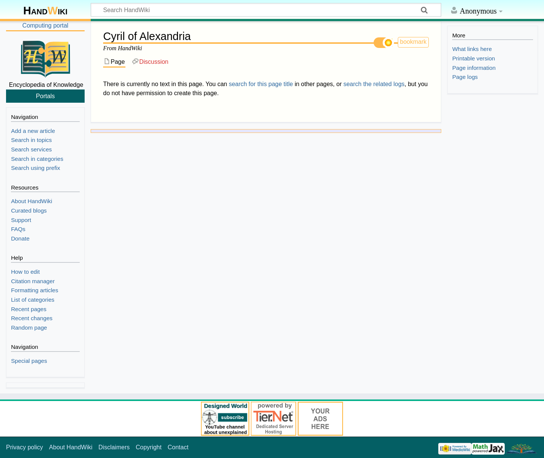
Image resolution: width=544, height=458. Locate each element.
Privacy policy (24, 447)
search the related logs (374, 84)
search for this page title (261, 84)
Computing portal (45, 25)
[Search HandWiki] (266, 9)
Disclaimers (114, 447)
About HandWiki (71, 447)
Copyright (148, 447)
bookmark (413, 42)
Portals (45, 96)
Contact (178, 447)
